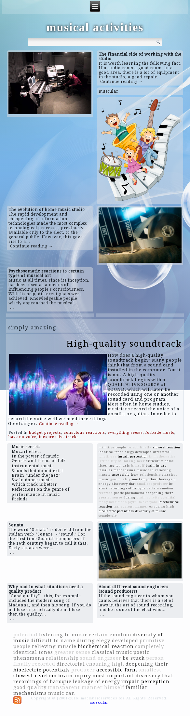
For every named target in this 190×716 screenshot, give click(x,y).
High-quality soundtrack (124, 344)
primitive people (112, 447)
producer (160, 483)
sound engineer (131, 461)
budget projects (45, 433)
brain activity (148, 497)
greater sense (110, 497)
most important (145, 479)
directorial (162, 452)
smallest (144, 483)
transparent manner (131, 506)
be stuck (134, 658)
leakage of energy (96, 681)
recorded (106, 493)
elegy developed (138, 452)
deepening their (159, 493)
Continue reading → (121, 81)
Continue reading (59, 423)
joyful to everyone (143, 502)
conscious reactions (84, 433)
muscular (108, 91)
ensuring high (161, 506)
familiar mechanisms (117, 470)
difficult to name (160, 461)
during (129, 497)
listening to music (114, 465)
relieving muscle (54, 646)
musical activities (95, 27)
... (12, 307)
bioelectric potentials (116, 511)
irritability (108, 461)
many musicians (113, 502)
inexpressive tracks (59, 437)
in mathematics (162, 456)
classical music (112, 652)
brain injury (156, 465)
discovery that (124, 483)
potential (168, 497)
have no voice (22, 437)
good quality (120, 479)
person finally (139, 447)
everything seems (125, 433)
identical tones (111, 452)
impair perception (133, 456)
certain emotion (160, 488)
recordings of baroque (127, 488)
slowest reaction (166, 447)
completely (108, 515)
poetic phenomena (129, 493)
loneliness (107, 456)
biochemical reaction (106, 646)
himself (137, 465)
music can (145, 470)
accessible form (125, 474)
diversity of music (150, 511)
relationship (150, 474)
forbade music (159, 433)
